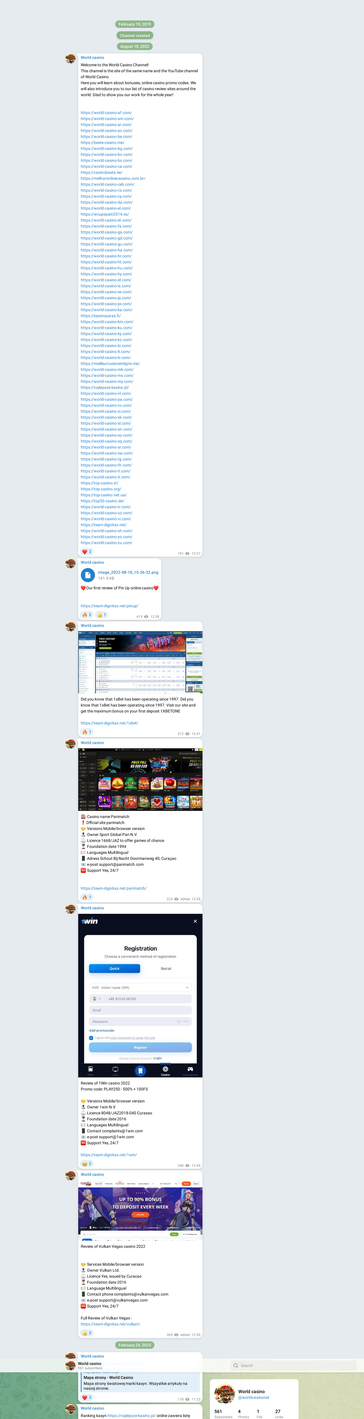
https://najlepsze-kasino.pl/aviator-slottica (145, 348)
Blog (245, 129)
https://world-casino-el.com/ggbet (127, 1227)
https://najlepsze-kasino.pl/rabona (167, 598)
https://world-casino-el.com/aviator (167, 966)
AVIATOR (118, 125)
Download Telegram (254, 116)
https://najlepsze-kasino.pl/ (131, 57)
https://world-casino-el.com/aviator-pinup (148, 862)
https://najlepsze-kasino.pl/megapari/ (131, 509)
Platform (275, 129)
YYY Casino (91, 455)
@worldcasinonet (253, 38)
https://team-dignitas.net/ (237, 103)
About (231, 129)
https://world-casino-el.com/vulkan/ (151, 1134)
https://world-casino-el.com (156, 1352)
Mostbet (158, 787)
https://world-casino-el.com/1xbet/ (166, 1319)
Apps (258, 129)
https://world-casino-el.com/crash (147, 1065)
